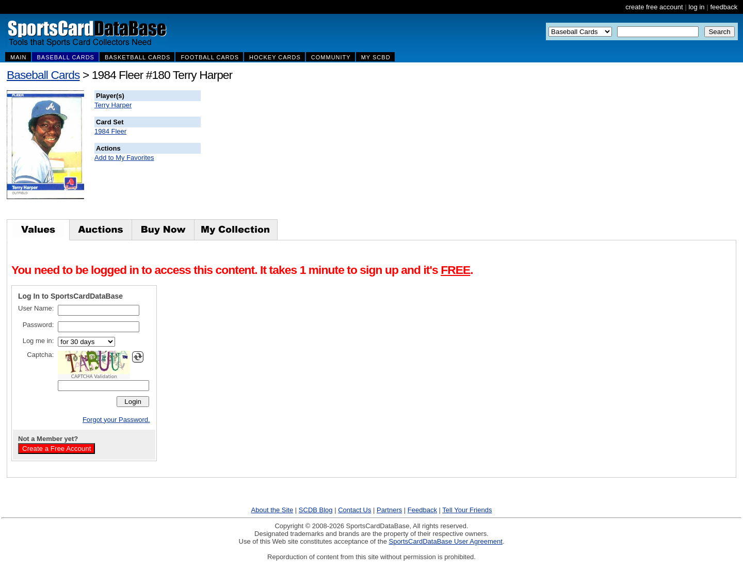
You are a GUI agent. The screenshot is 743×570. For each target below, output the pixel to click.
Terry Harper (113, 105)
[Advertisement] (387, 154)
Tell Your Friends (467, 510)
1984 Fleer (110, 131)
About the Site (272, 510)
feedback (723, 7)
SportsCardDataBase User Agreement (445, 541)
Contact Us (354, 510)
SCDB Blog (316, 510)
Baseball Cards (43, 75)
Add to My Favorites (124, 157)
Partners (389, 510)
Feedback (422, 510)
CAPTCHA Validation (94, 376)
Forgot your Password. (116, 420)
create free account (654, 7)
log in (696, 7)
